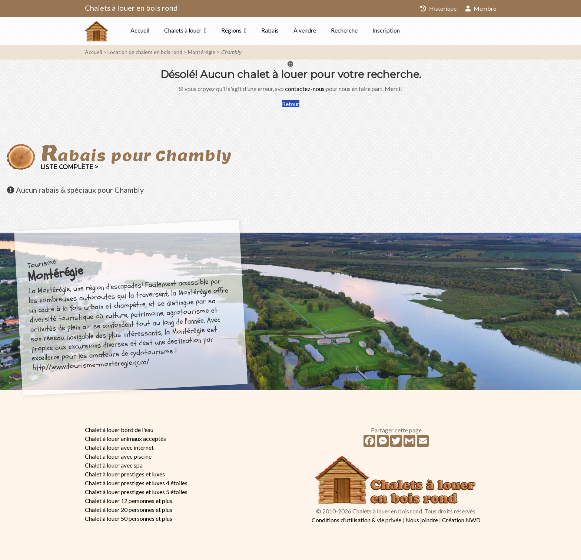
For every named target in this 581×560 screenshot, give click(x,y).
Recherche (344, 30)
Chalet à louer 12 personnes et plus (128, 500)
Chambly (231, 52)
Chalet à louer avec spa (114, 465)
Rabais (270, 30)
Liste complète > (69, 167)
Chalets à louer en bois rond (131, 7)
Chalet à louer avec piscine (118, 456)
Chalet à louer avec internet (119, 447)
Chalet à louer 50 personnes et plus (128, 518)
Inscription (386, 30)
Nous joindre (421, 519)
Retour (290, 103)
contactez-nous (305, 88)
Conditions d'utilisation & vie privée (356, 519)
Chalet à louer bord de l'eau (119, 429)
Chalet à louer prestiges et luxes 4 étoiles (136, 482)
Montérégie (201, 52)
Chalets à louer (183, 30)
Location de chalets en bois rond (144, 52)
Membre (480, 8)
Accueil (139, 30)
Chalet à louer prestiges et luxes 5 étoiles (136, 491)
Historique (438, 8)
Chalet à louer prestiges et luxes (125, 474)
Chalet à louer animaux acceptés (125, 438)
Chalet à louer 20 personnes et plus (128, 509)
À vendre (304, 30)
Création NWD (461, 519)
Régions (231, 30)
